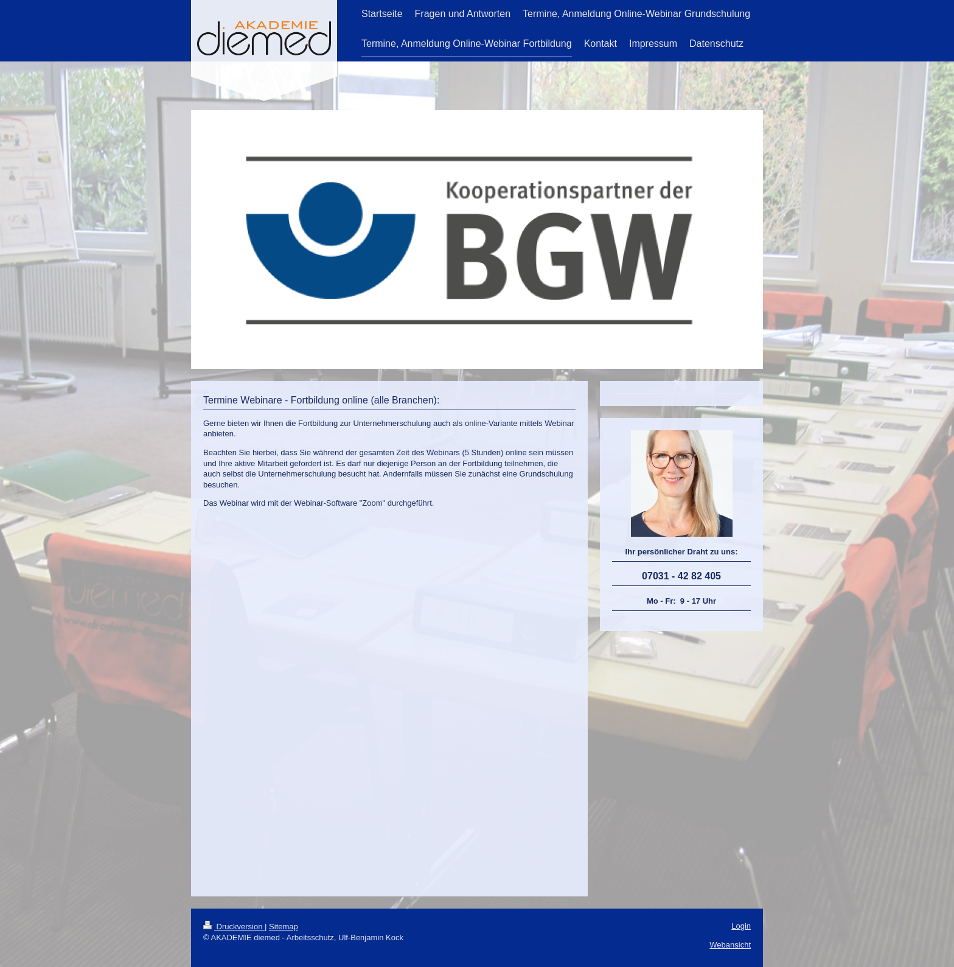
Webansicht (730, 944)
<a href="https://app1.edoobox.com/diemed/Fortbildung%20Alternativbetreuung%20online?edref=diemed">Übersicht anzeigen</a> (389, 699)
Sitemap (283, 926)
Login (741, 925)
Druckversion (234, 926)
